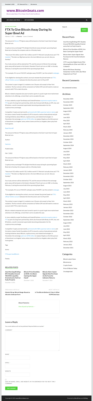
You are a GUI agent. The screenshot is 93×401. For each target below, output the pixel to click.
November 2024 (68, 139)
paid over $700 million (28, 119)
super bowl (11, 254)
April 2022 (66, 235)
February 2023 (67, 204)
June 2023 (66, 192)
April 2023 (66, 198)
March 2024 (67, 164)
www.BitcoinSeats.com (25, 10)
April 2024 (66, 161)
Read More (8, 128)
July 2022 (66, 226)
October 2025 (67, 105)
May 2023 (66, 195)
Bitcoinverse (34, 4)
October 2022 (67, 216)
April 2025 (66, 123)
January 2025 (67, 133)
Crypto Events (67, 265)
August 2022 (67, 223)
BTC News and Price (23, 4)
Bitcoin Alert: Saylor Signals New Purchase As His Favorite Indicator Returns (50, 275)
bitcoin (17, 41)
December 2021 (68, 247)
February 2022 (67, 241)
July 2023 (66, 189)
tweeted (7, 57)
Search (64, 27)
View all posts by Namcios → (26, 306)
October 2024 (67, 142)
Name (7, 354)
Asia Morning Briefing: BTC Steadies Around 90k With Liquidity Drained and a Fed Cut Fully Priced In (13, 276)
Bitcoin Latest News (10, 26)
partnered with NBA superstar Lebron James (41, 112)
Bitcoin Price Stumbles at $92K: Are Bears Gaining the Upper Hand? (32, 275)
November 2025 (68, 102)
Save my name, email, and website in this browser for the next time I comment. (30, 382)
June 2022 (66, 229)
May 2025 (66, 120)
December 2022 (68, 210)
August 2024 (67, 148)
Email (7, 362)
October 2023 (67, 179)
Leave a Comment (28, 36)
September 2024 (68, 145)
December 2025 (68, 99)
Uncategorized (67, 271)
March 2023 (67, 201)
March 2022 (67, 238)
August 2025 (67, 111)
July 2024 (66, 151)
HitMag (85, 398)
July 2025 (66, 114)
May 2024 (66, 158)
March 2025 (67, 127)
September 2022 (68, 220)
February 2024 (67, 167)
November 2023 (68, 176)
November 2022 (68, 213)
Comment (9, 330)
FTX (6, 254)
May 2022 (66, 232)
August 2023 (67, 185)
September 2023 (68, 182)
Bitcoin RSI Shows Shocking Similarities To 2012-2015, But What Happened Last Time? (74, 72)
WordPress (77, 398)
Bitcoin (17, 254)
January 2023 (67, 207)
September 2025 (68, 108)
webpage (56, 73)
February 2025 (67, 130)
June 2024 (66, 154)
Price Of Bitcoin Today (70, 268)
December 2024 (68, 136)
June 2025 (66, 117)
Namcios (19, 36)
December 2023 (68, 173)
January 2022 (67, 244)
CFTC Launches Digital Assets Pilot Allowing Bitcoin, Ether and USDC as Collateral (74, 64)
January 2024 (67, 170)
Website (8, 371)
